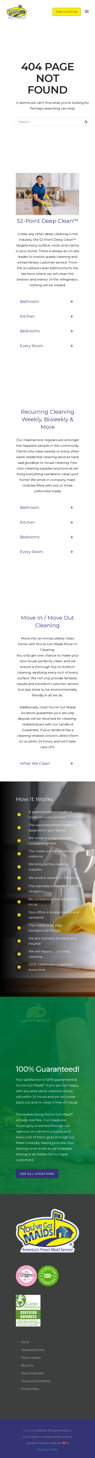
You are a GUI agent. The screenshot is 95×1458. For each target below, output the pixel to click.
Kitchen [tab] (47, 316)
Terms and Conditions (35, 1381)
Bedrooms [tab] (47, 331)
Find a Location (31, 1357)
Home (25, 1342)
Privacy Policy (30, 1389)
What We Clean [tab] (47, 763)
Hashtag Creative (47, 1449)
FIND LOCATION (66, 11)
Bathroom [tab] (47, 301)
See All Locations (37, 1173)
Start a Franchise (32, 1373)
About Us (27, 1365)
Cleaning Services (33, 1350)
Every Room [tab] (47, 346)
